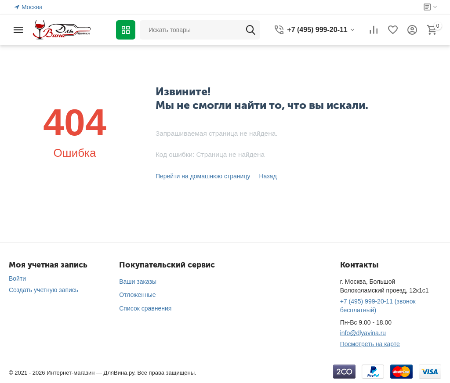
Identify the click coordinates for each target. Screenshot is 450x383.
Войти (17, 278)
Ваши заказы (137, 281)
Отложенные (137, 294)
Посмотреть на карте (370, 343)
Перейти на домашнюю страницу (203, 176)
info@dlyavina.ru (363, 332)
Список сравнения (145, 308)
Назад (267, 176)
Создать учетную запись (43, 289)
